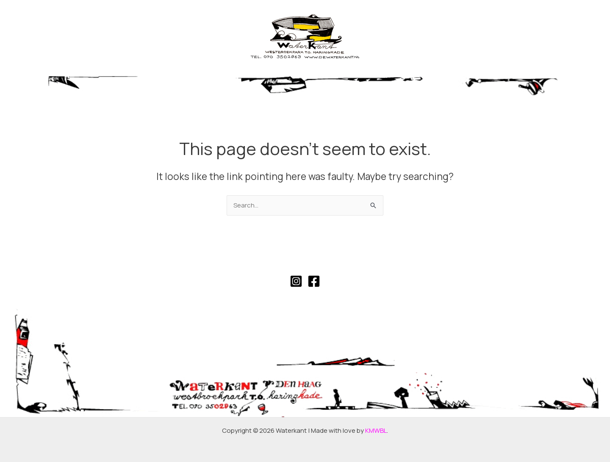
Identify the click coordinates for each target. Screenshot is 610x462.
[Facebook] (314, 281)
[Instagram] (296, 281)
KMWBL (376, 430)
